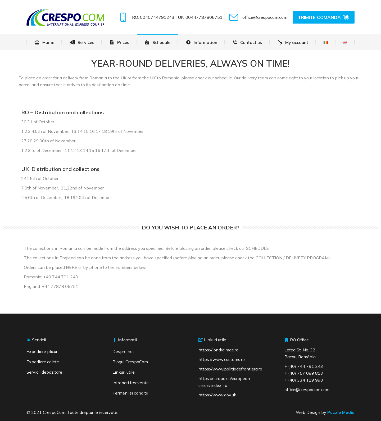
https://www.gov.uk (217, 394)
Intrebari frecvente (130, 382)
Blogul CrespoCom (130, 361)
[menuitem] (44, 42)
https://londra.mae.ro (218, 349)
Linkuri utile (123, 372)
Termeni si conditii (130, 393)
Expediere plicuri (42, 351)
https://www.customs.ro (221, 359)
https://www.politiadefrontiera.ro (230, 369)
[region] (69, 382)
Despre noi (123, 351)
